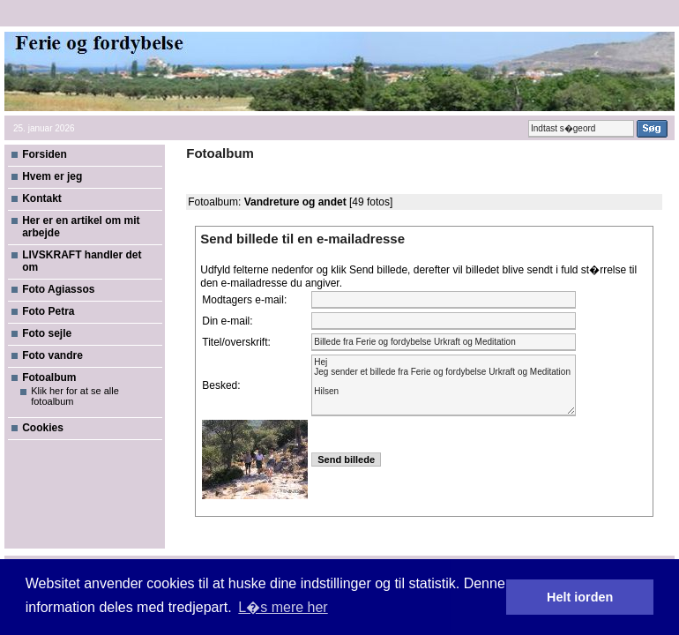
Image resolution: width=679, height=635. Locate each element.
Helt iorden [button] (580, 597)
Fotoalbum (49, 377)
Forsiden (44, 154)
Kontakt (42, 198)
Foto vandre (52, 355)
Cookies (42, 428)
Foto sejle (46, 333)
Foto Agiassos (58, 289)
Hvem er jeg (52, 176)
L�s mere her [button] (282, 607)
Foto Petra (48, 311)
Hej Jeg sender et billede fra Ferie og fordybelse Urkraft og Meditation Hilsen (443, 385)
